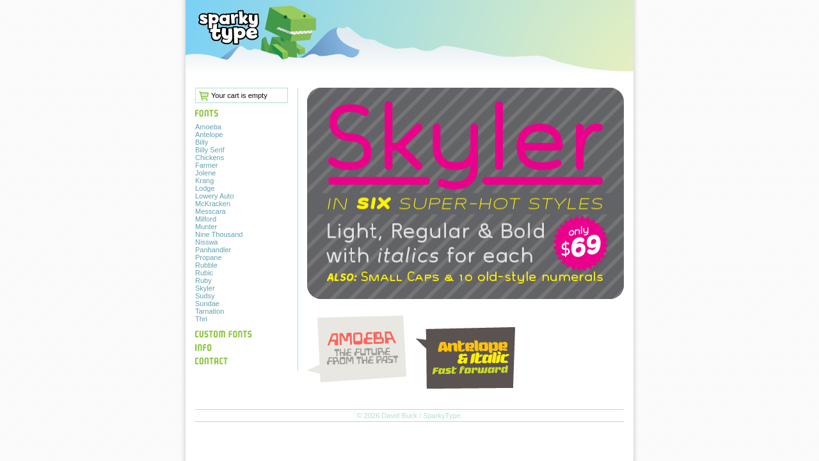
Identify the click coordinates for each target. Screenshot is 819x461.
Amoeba (208, 127)
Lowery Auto (214, 196)
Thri (201, 319)
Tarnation (209, 311)
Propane (208, 257)
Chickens (209, 157)
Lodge (205, 188)
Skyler (205, 288)
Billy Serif (210, 150)
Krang (204, 180)
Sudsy (205, 296)
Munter (206, 226)
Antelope (209, 134)
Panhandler (213, 250)
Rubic (204, 273)
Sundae (207, 303)
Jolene (205, 173)
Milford (205, 219)
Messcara (210, 211)
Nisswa (206, 242)
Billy (201, 142)
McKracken (212, 203)
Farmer (206, 165)
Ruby (203, 280)
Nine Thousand (219, 234)
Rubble (206, 265)
